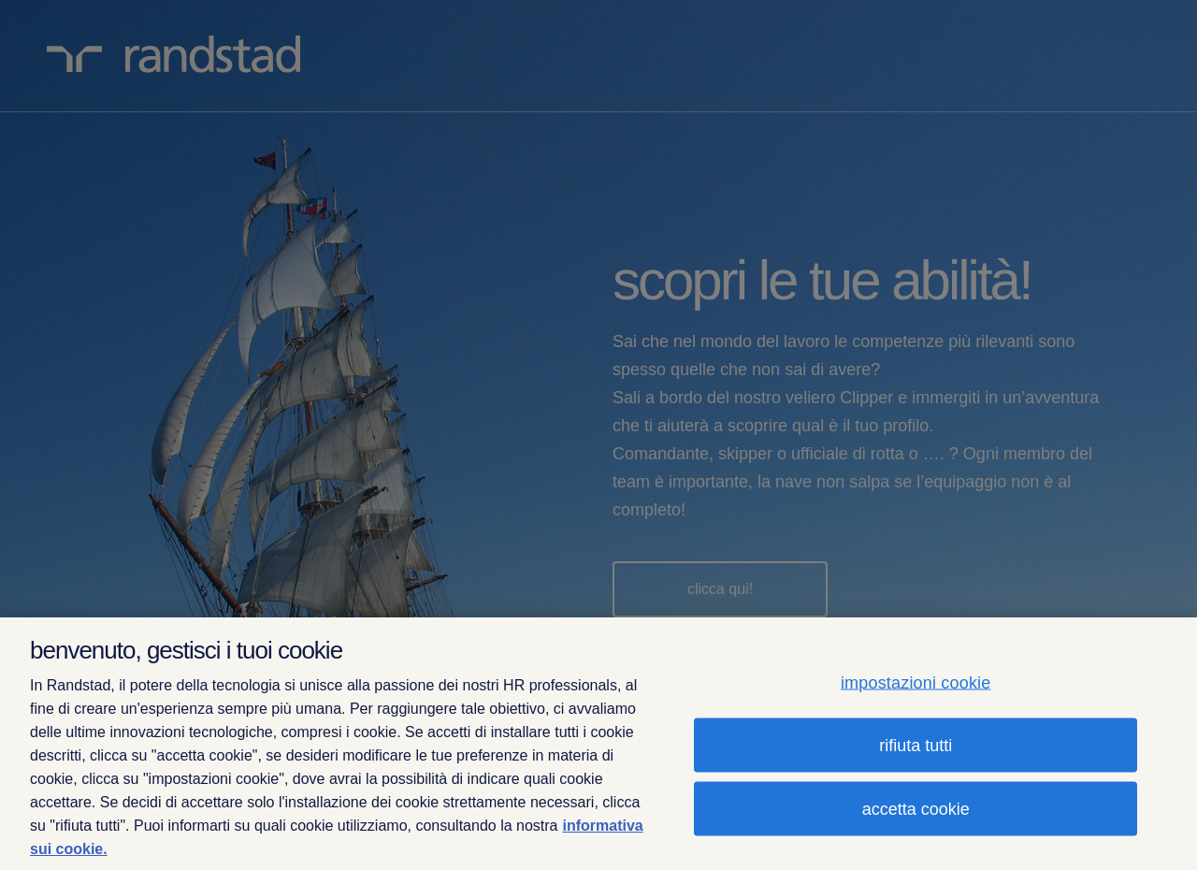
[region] (598, 743)
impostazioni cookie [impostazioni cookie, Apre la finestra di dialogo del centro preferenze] (916, 683)
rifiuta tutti (915, 745)
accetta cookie (916, 809)
